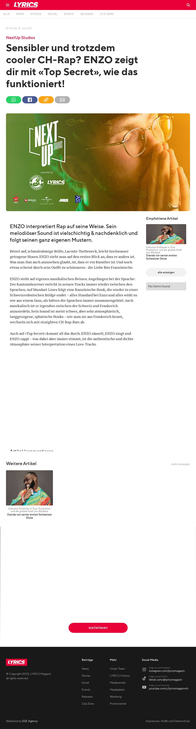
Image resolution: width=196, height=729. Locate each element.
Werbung (116, 697)
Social (85, 683)
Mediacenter (118, 683)
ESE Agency (30, 721)
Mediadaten (117, 690)
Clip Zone (88, 704)
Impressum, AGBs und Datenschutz (168, 721)
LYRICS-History (120, 676)
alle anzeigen (166, 272)
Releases (87, 697)
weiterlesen (98, 627)
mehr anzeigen (180, 464)
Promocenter (118, 704)
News (85, 669)
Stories (86, 676)
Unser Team (117, 669)
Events (86, 690)
